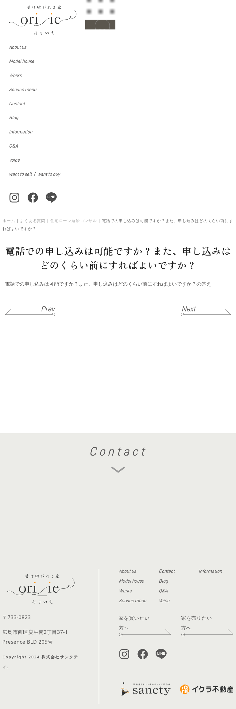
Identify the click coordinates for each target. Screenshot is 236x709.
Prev (48, 309)
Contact (17, 103)
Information (20, 131)
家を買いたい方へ (134, 623)
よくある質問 (32, 220)
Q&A (13, 146)
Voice (14, 160)
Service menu (22, 89)
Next (188, 309)
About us (17, 47)
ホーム (8, 220)
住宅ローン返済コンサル (73, 220)
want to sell (20, 174)
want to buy (48, 174)
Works (15, 75)
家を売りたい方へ (196, 623)
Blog (13, 117)
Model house (21, 61)
